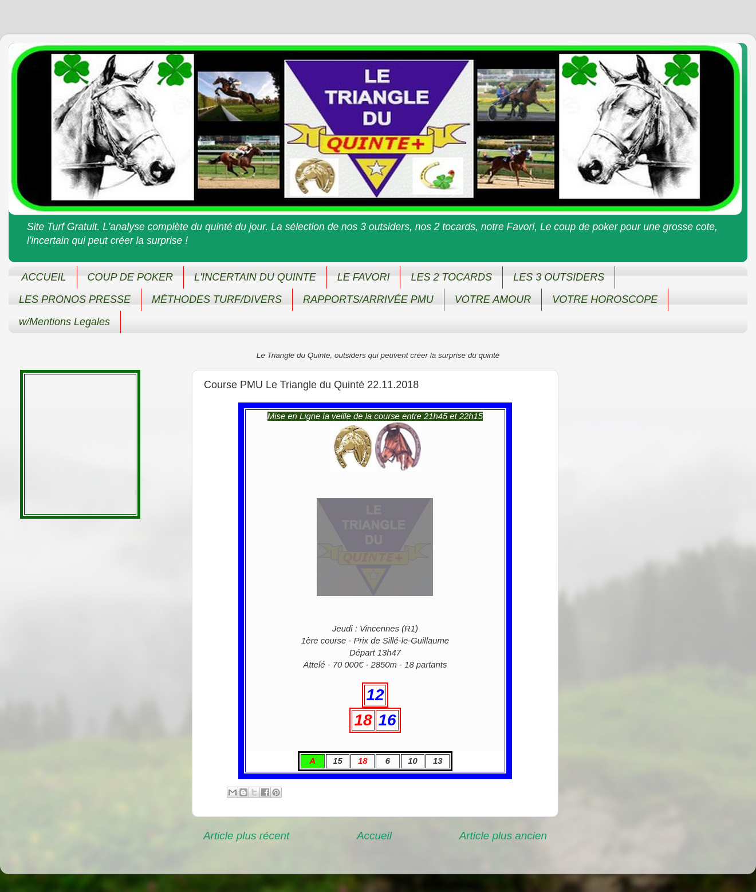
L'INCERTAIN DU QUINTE (255, 277)
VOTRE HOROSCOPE (604, 299)
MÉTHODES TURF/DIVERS (217, 299)
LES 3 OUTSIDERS (558, 277)
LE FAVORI (363, 277)
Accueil (374, 836)
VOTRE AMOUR (493, 299)
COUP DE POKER (130, 277)
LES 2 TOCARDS (451, 277)
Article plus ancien (503, 836)
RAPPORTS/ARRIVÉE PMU (368, 299)
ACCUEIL (44, 277)
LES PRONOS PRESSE (75, 299)
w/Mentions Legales (64, 321)
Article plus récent (246, 836)
